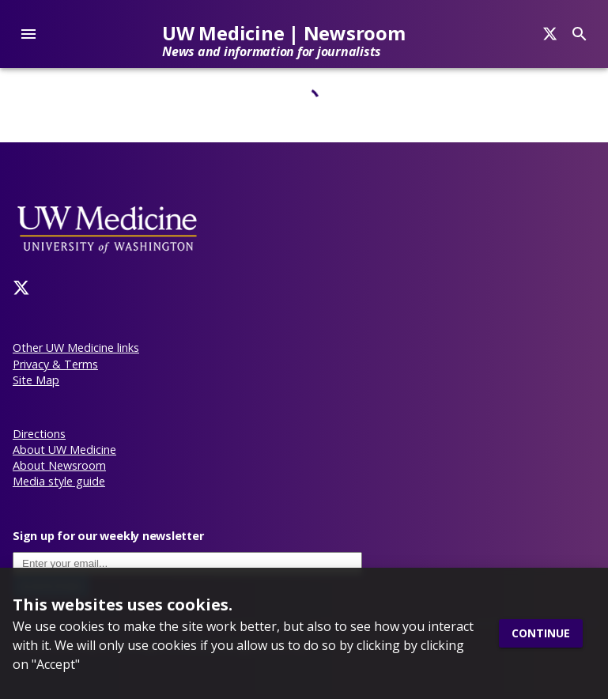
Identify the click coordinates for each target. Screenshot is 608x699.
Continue (541, 633)
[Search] (550, 34)
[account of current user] (28, 34)
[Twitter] (21, 288)
